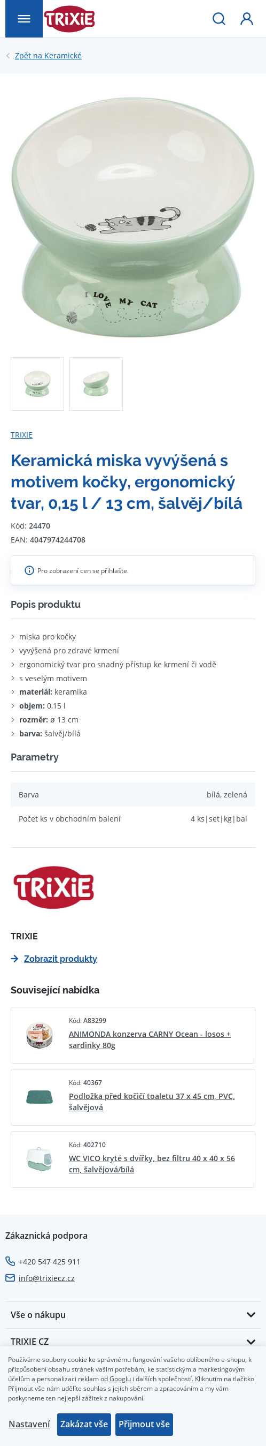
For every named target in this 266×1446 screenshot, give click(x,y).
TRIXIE (22, 435)
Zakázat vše (84, 1424)
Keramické (48, 56)
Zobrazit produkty (54, 959)
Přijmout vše (144, 1424)
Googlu (120, 1378)
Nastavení (29, 1424)
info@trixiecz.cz (47, 1278)
